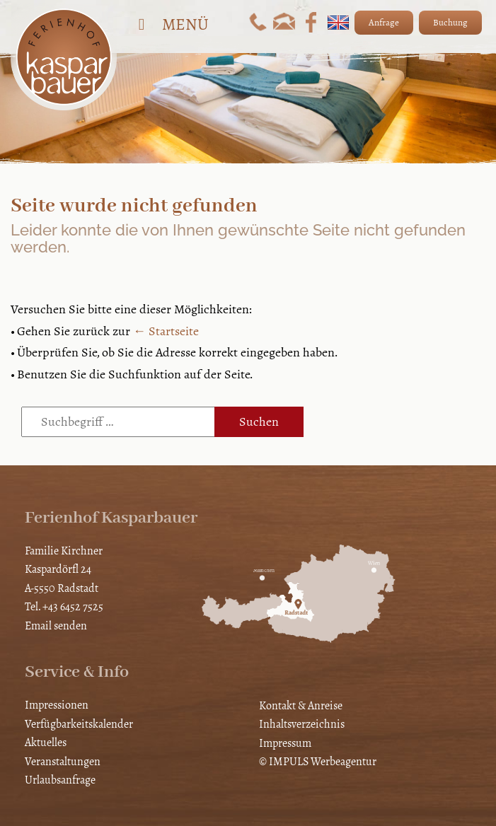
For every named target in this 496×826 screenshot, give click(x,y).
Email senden (56, 625)
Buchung (450, 23)
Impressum (285, 743)
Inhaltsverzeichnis (302, 724)
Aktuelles (46, 742)
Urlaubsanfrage (60, 780)
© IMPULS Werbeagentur (317, 761)
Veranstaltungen (62, 761)
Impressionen (56, 705)
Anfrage (384, 23)
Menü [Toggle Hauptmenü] (170, 24)
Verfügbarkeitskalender (79, 724)
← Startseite (166, 331)
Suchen (259, 421)
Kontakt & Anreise (300, 705)
